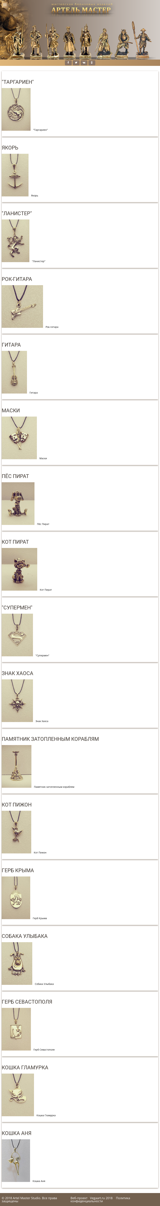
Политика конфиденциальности (100, 1199)
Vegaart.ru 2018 (101, 1198)
